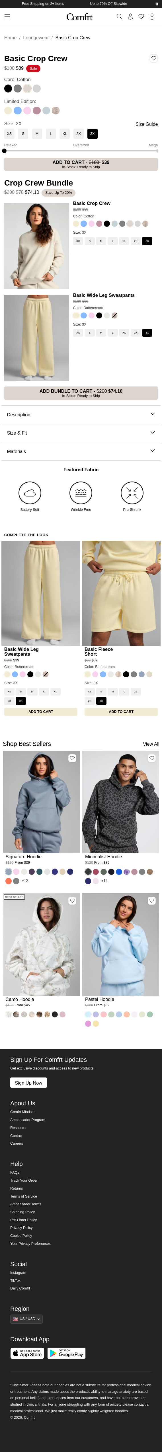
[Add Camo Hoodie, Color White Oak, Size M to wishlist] (72, 901)
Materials (81, 451)
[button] (5, 17)
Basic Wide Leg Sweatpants (104, 295)
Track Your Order (24, 1180)
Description (81, 414)
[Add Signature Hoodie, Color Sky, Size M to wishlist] (72, 758)
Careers (16, 1143)
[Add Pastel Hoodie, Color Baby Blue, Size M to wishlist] (152, 901)
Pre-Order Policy (23, 1220)
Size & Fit (81, 433)
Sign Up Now (28, 1082)
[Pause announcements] (157, 4)
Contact (16, 1136)
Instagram (18, 1273)
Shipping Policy (22, 1212)
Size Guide (147, 124)
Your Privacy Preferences (30, 1244)
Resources (18, 1128)
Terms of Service (23, 1196)
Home (10, 37)
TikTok (15, 1281)
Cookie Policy (21, 1236)
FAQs (14, 1173)
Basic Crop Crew (91, 203)
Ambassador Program (27, 1120)
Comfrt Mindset (22, 1112)
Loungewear (36, 37)
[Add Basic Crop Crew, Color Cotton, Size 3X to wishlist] (154, 58)
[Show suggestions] (26, 1319)
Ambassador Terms (25, 1204)
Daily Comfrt (20, 1288)
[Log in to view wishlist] (141, 16)
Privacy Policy (21, 1228)
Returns (16, 1188)
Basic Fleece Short (99, 651)
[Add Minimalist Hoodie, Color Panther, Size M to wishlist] (152, 758)
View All (151, 743)
